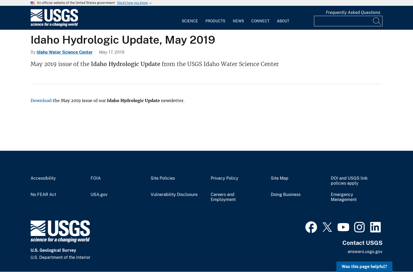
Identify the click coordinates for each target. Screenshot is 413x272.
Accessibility (43, 178)
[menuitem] (190, 18)
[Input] (348, 21)
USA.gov (99, 194)
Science (190, 21)
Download (41, 100)
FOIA (96, 178)
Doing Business (286, 194)
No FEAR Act (43, 194)
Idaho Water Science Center (65, 52)
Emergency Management (344, 197)
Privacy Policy (224, 178)
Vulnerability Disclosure (174, 194)
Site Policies (163, 178)
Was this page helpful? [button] (364, 266)
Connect (260, 21)
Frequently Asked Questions (353, 12)
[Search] (377, 21)
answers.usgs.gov (365, 251)
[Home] (54, 25)
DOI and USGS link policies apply (349, 181)
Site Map (279, 178)
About (283, 21)
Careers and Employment (223, 197)
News (238, 21)
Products (215, 21)
